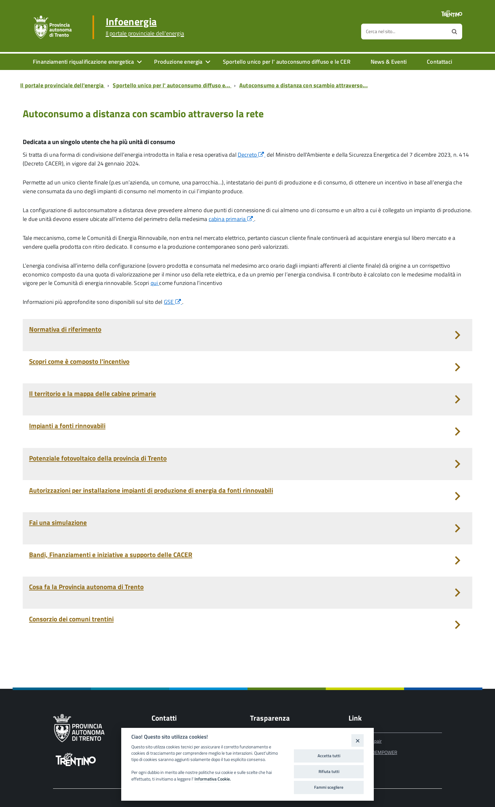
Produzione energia (178, 61)
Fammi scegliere (328, 787)
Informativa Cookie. (212, 779)
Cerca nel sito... (380, 31)
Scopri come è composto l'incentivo (79, 361)
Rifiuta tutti (329, 771)
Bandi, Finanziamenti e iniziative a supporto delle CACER (110, 554)
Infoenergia (145, 26)
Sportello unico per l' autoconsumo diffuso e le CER (286, 61)
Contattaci (439, 61)
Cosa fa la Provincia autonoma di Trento (86, 587)
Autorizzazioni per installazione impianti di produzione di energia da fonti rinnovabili (151, 490)
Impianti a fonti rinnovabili (67, 426)
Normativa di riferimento (65, 329)
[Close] (357, 740)
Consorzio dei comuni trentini (71, 619)
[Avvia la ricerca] (454, 31)
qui (155, 283)
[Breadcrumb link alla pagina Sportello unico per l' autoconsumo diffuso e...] (173, 85)
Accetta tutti (329, 755)
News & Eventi (389, 61)
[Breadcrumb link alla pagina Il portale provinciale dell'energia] (63, 85)
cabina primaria (231, 219)
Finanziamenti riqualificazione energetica (83, 61)
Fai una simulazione (58, 522)
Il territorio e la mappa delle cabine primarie (92, 393)
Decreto (251, 154)
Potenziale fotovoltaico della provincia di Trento (98, 458)
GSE (173, 302)
